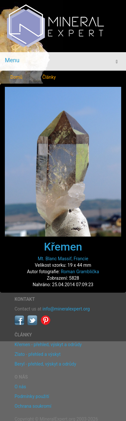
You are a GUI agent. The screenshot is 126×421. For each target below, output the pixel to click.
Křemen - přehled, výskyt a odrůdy (48, 344)
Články (49, 77)
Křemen (63, 246)
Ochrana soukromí (33, 406)
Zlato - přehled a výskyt (37, 354)
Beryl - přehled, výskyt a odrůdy (45, 364)
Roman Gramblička (80, 271)
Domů (16, 77)
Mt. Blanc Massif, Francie (63, 258)
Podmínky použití (32, 396)
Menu (12, 60)
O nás (20, 386)
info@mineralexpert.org (66, 308)
